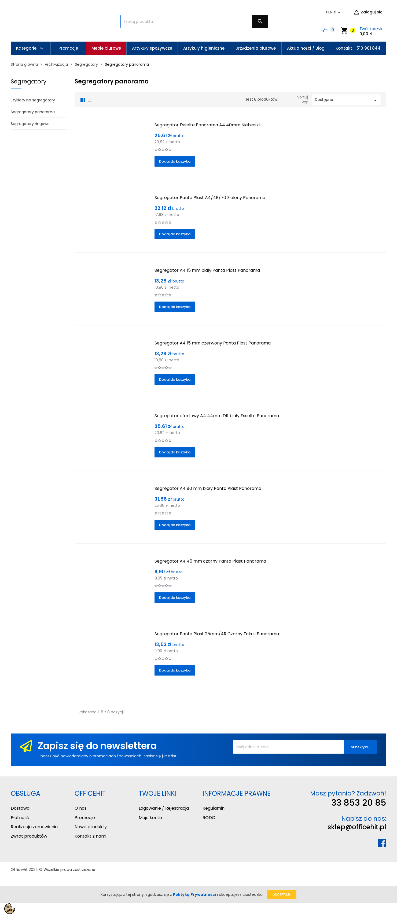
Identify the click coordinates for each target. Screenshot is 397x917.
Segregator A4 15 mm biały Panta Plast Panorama (207, 270)
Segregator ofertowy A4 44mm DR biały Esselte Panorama (217, 416)
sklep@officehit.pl (357, 827)
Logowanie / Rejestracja (164, 808)
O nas (81, 808)
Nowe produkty (91, 827)
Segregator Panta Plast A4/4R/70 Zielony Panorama (210, 198)
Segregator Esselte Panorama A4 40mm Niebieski (207, 125)
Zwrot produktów (29, 836)
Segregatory (28, 81)
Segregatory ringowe (30, 123)
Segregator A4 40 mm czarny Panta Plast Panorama (210, 561)
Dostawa (20, 808)
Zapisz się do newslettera (97, 745)
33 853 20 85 (358, 803)
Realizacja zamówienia (34, 827)
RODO (209, 818)
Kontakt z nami (90, 836)
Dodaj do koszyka (174, 161)
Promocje (85, 818)
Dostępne (346, 100)
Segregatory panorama (33, 112)
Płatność (20, 818)
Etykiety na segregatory (33, 100)
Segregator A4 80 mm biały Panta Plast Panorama (208, 488)
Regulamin (214, 808)
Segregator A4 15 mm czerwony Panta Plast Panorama (213, 343)
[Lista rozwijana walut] (334, 12)
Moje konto (150, 818)
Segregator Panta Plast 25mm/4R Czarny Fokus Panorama (217, 634)
